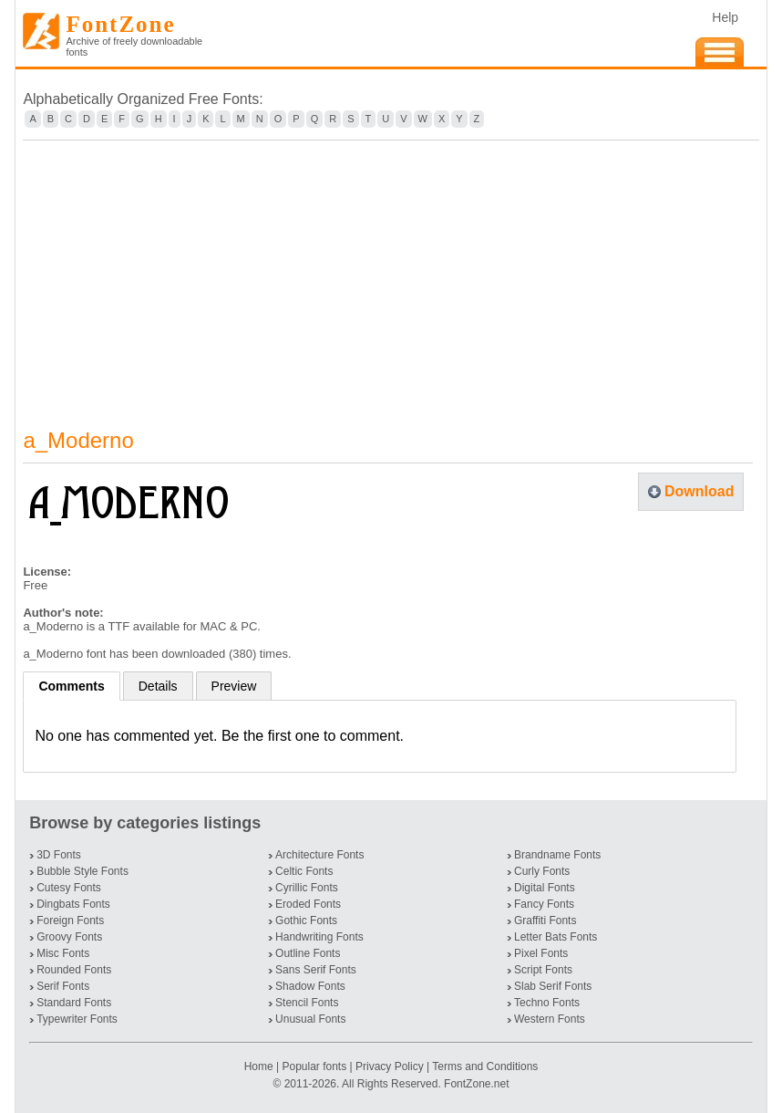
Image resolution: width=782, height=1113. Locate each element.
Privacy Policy (389, 1066)
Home (260, 1066)
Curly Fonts (542, 871)
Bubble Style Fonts (82, 871)
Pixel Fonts (541, 953)
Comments (71, 686)
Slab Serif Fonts (553, 986)
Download (699, 491)
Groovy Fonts (69, 937)
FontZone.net (476, 1083)
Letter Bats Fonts (555, 937)
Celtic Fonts (304, 871)
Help (725, 17)
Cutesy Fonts (68, 887)
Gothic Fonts (306, 920)
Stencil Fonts (306, 1002)
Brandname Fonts (557, 854)
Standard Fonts (73, 1002)
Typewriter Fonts (77, 1019)
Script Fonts (543, 969)
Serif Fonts (62, 986)
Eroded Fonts (308, 904)
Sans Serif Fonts (315, 969)
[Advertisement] (390, 272)
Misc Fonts (62, 953)
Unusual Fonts (310, 1019)
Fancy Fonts (544, 904)
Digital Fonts (544, 887)
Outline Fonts (307, 953)
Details (158, 686)
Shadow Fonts (310, 986)
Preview (234, 686)
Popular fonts (314, 1066)
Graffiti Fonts (545, 920)
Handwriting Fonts (319, 937)
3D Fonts (58, 854)
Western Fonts (549, 1019)
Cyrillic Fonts (306, 887)
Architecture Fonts (319, 854)
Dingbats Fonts (73, 904)
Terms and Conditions (485, 1066)
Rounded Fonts (73, 969)
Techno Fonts (547, 1002)
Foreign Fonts (70, 920)
